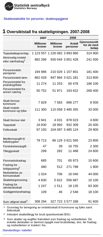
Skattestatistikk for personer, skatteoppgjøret (36, 19)
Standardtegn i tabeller (17, 230)
